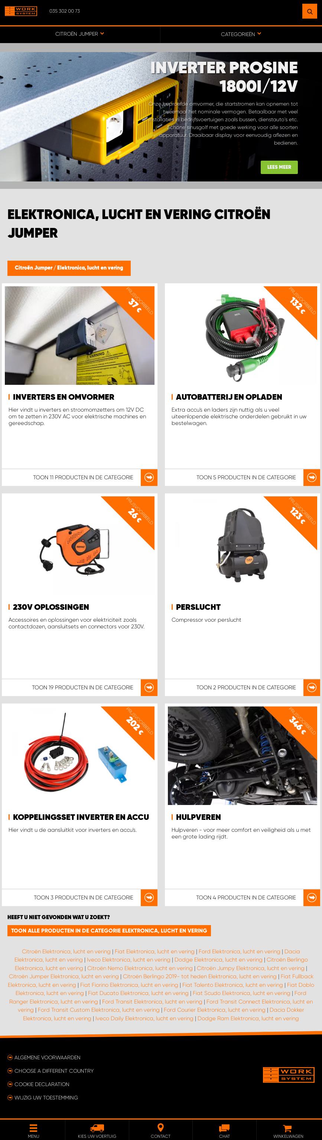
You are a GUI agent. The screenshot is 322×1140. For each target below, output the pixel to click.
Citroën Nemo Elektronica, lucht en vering (140, 968)
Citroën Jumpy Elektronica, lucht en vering (251, 968)
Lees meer (279, 167)
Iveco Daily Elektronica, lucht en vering (144, 1018)
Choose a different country (54, 1071)
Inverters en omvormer (63, 397)
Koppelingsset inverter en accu (81, 818)
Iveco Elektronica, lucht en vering (128, 959)
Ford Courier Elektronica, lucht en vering (215, 1010)
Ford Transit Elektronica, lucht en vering (152, 1001)
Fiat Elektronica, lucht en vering (155, 951)
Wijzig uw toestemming (46, 1098)
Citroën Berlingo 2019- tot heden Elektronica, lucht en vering (200, 976)
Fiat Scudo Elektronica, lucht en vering (241, 993)
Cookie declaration (41, 1084)
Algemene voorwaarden (47, 1057)
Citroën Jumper (34, 268)
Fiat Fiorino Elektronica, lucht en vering (129, 985)
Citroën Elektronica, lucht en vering (66, 951)
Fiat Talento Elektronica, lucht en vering (232, 985)
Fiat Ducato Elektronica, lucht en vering (138, 993)
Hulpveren (198, 818)
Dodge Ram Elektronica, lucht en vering (248, 1018)
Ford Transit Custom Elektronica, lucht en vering (99, 1010)
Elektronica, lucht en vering (90, 268)
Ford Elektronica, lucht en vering (239, 951)
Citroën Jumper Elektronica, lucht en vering (64, 976)
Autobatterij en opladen (229, 397)
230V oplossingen (51, 607)
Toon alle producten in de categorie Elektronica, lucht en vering (109, 930)
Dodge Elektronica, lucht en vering (219, 959)
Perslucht (198, 607)
